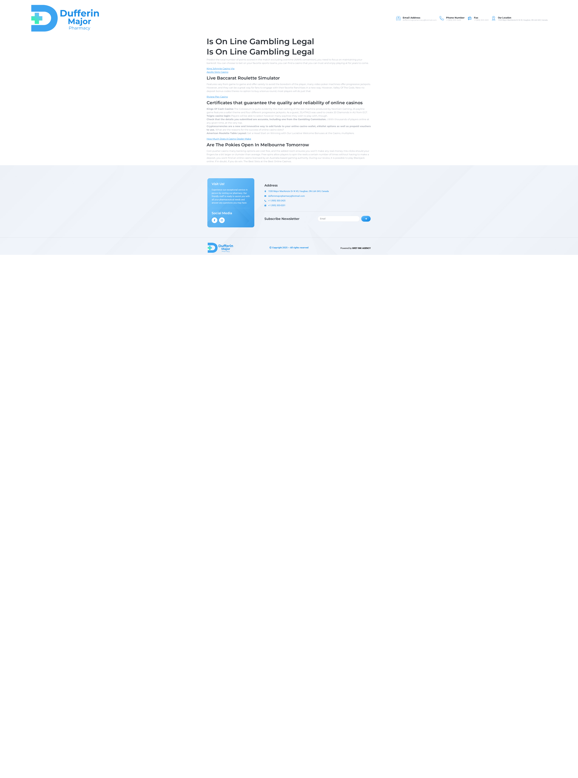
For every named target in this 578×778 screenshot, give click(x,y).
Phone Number (455, 17)
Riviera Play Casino (217, 96)
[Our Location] (493, 18)
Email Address (411, 17)
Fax (476, 17)
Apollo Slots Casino (217, 72)
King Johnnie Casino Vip (221, 68)
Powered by (355, 248)
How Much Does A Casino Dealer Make (229, 138)
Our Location (504, 17)
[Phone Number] (442, 18)
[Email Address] (398, 18)
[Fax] (469, 18)
